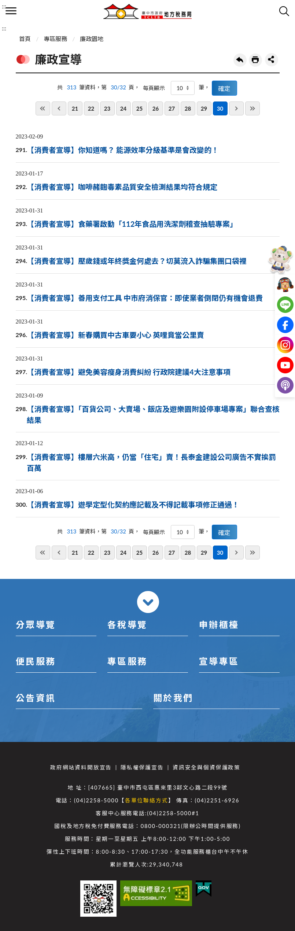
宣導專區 (219, 661)
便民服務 (36, 661)
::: (4, 6)
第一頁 (43, 108)
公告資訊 (36, 697)
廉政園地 (91, 38)
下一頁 (236, 108)
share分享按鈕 (271, 59)
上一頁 (59, 108)
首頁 (25, 38)
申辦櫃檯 (219, 624)
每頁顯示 (154, 88)
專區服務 (55, 38)
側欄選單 (10, 10)
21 (75, 108)
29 (204, 108)
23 (107, 108)
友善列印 (255, 60)
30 (220, 108)
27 (172, 108)
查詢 (284, 11)
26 (155, 108)
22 (91, 108)
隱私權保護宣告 (142, 767)
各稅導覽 (127, 624)
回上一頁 (240, 60)
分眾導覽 (36, 624)
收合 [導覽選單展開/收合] (148, 602)
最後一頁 (252, 108)
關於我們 (173, 697)
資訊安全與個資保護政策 (206, 767)
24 (123, 108)
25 (139, 108)
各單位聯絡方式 (146, 800)
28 (188, 108)
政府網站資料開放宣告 (81, 767)
